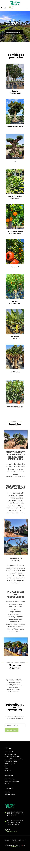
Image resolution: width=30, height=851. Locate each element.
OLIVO (15, 161)
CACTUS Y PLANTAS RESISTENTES (15, 197)
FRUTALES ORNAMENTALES (15, 302)
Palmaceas (8, 770)
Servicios (21, 840)
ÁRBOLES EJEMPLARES (15, 126)
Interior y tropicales (10, 763)
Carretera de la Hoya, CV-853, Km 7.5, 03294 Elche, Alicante (15, 813)
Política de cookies (10, 794)
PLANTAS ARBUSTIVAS (15, 407)
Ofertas (7, 783)
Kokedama (7, 765)
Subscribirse (11, 730)
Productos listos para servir (12, 781)
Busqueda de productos (14, 33)
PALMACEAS (15, 372)
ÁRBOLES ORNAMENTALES (15, 92)
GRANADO (15, 267)
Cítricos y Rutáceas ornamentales (14, 758)
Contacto (16, 842)
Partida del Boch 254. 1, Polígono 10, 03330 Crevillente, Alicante (15, 822)
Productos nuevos (9, 779)
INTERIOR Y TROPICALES (15, 338)
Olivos (6, 768)
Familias (7, 840)
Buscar (14, 840)
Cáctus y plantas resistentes (12, 756)
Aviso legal (7, 792)
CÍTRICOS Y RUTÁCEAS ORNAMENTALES (15, 232)
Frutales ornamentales (11, 761)
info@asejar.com (12, 831)
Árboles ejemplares (10, 751)
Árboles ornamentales (10, 754)
